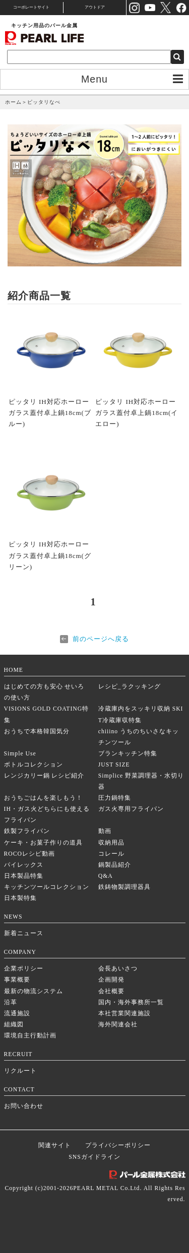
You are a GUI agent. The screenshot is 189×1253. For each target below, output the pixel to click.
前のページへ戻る (101, 639)
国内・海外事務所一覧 (131, 1002)
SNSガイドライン (94, 1157)
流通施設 (17, 1013)
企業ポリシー (23, 968)
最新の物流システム (33, 991)
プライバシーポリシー (118, 1145)
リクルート (20, 1071)
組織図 (14, 1024)
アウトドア (95, 7)
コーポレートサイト (31, 7)
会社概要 (111, 991)
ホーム (13, 102)
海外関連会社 (118, 1024)
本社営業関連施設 (124, 1013)
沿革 (10, 1002)
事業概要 (17, 980)
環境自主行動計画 (30, 1035)
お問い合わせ (23, 1106)
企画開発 (111, 980)
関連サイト (54, 1145)
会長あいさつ (118, 968)
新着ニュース (23, 933)
